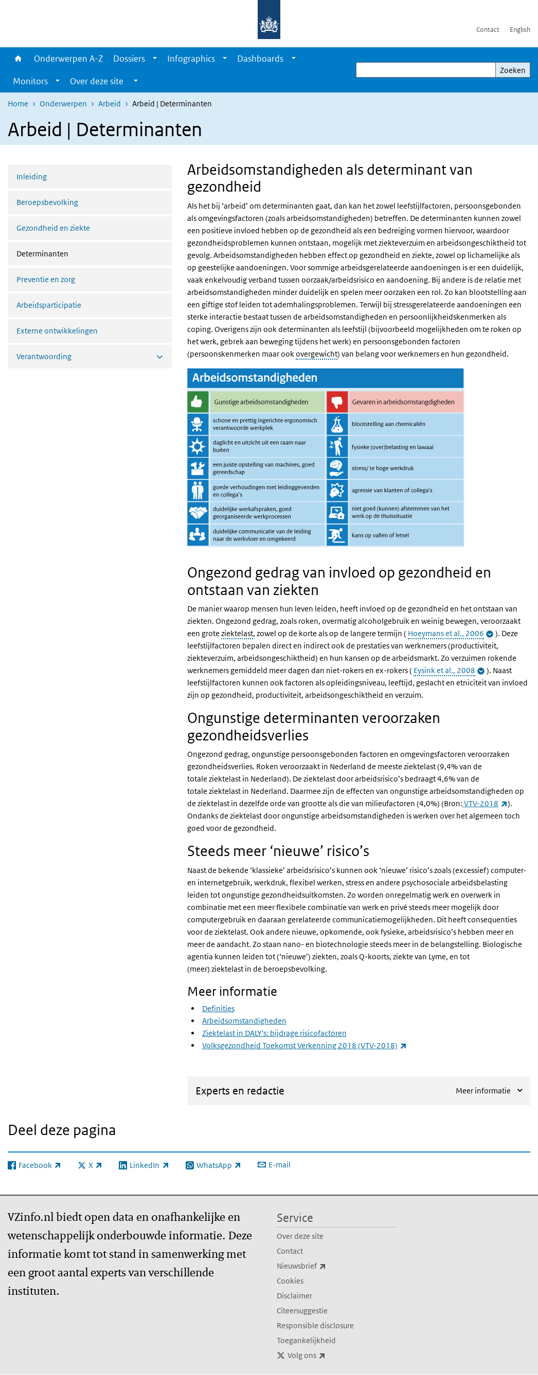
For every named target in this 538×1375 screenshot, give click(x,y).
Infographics (191, 58)
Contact (487, 29)
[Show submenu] (155, 58)
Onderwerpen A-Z (68, 58)
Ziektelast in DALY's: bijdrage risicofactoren (274, 1033)
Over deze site (300, 1236)
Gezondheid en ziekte (53, 228)
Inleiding (31, 176)
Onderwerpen (63, 103)
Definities (218, 1008)
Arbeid (109, 103)
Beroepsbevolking (47, 202)
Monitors (30, 81)
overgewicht (316, 354)
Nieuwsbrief (324, 1266)
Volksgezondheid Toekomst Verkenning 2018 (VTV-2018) (304, 1045)
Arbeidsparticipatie (48, 305)
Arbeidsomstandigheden (244, 1021)
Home (18, 58)
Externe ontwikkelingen (57, 331)
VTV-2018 (485, 803)
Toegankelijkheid (306, 1340)
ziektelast (237, 633)
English (520, 29)
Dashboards (260, 58)
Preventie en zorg (45, 279)
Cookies (290, 1281)
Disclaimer (294, 1295)
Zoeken (513, 70)
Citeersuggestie (302, 1310)
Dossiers (129, 58)
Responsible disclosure (315, 1325)
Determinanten (69, 252)
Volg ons (329, 1355)
